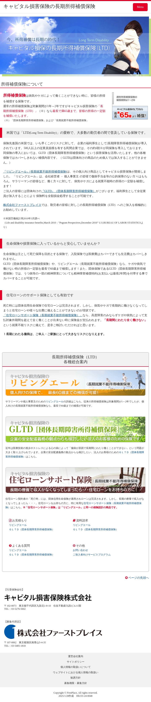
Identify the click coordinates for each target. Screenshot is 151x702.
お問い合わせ (80, 550)
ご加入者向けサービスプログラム (92, 554)
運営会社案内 (75, 656)
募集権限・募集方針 (75, 683)
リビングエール (54, 401)
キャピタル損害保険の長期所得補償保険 (49, 6)
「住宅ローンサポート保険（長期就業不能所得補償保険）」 (43, 315)
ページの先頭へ (137, 577)
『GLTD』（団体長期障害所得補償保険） (68, 191)
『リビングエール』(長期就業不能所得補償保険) (35, 171)
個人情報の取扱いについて (75, 667)
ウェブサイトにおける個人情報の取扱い (75, 672)
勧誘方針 (76, 677)
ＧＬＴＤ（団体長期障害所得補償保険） (31, 529)
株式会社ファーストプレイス (22, 205)
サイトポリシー (75, 661)
